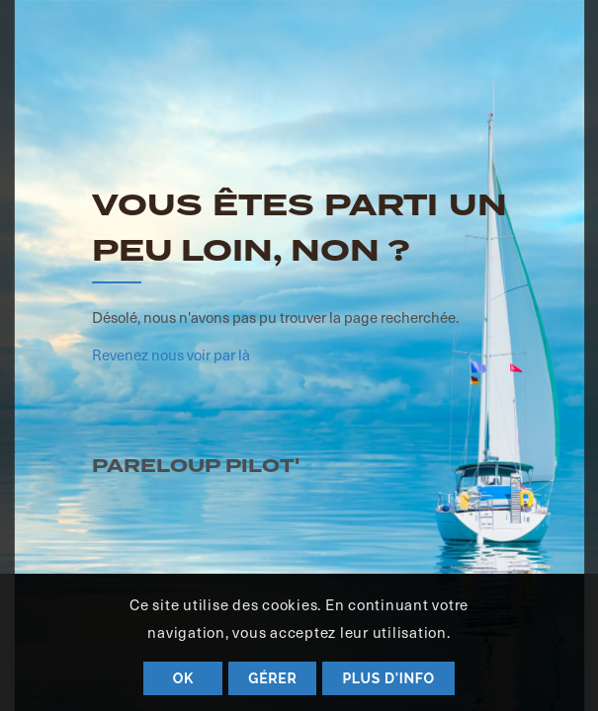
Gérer (272, 678)
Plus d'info (388, 678)
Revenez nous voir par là (171, 354)
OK (183, 678)
